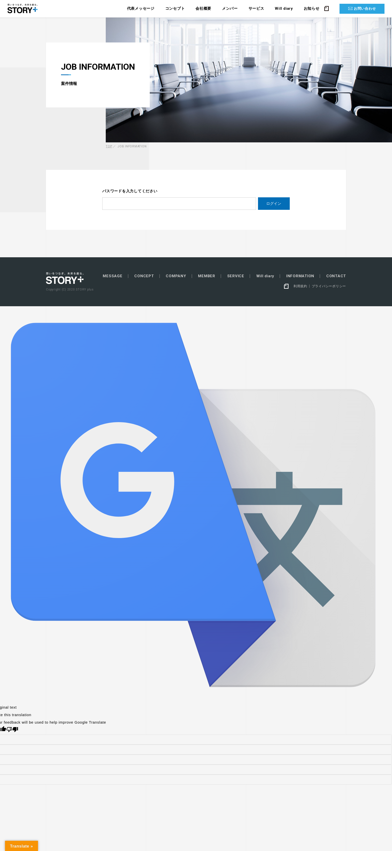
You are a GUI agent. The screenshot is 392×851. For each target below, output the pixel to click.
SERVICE (235, 276)
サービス (256, 8)
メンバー (230, 8)
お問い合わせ (365, 8)
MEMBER (206, 276)
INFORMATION (300, 276)
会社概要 (203, 8)
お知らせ (312, 8)
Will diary (284, 8)
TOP (109, 146)
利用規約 (300, 286)
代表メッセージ (140, 8)
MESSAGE (112, 276)
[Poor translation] (12, 729)
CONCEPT (144, 276)
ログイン (273, 203)
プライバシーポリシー (329, 286)
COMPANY (176, 276)
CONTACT (336, 276)
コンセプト (175, 8)
